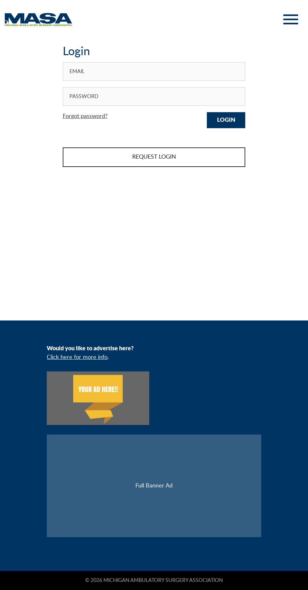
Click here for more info (77, 357)
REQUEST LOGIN (154, 157)
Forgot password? (85, 116)
